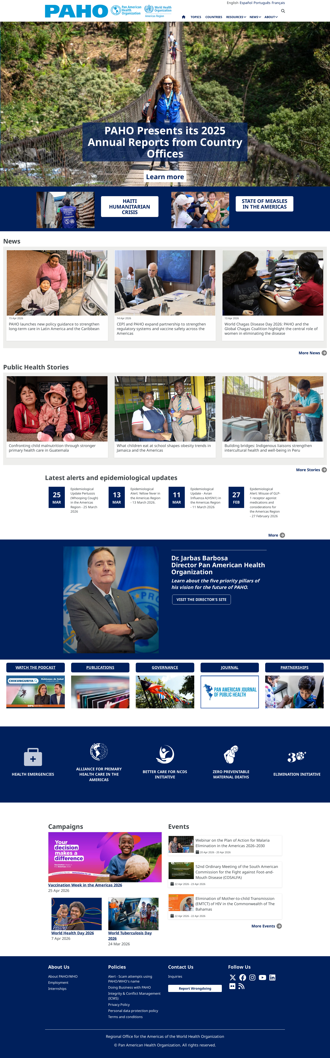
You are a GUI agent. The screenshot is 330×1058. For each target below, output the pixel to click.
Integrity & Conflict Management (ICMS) (134, 995)
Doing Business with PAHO (129, 986)
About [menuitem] (270, 17)
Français (278, 2)
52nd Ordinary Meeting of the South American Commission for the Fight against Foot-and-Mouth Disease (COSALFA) (237, 871)
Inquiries (175, 975)
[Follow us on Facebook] (242, 978)
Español (246, 2)
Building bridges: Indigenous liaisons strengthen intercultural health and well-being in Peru (268, 447)
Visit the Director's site (202, 599)
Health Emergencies (33, 773)
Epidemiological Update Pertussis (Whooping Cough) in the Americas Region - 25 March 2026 (84, 500)
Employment (58, 982)
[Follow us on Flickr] (232, 986)
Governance (165, 666)
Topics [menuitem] (196, 17)
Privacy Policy (119, 1003)
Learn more (165, 176)
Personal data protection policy (133, 1010)
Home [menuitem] (183, 17)
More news (309, 352)
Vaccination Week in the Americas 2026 (85, 884)
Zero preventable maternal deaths (231, 773)
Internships (57, 988)
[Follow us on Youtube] (262, 978)
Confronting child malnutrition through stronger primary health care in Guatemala (52, 447)
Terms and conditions (125, 1016)
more (273, 535)
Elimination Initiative (297, 773)
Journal (229, 666)
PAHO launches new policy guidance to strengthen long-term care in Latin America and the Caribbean (54, 326)
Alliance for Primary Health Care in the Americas (99, 773)
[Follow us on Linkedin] (272, 978)
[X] (232, 978)
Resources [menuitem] (234, 17)
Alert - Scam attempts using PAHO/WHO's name (130, 978)
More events (263, 925)
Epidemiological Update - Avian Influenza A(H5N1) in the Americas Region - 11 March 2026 (205, 498)
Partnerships (295, 666)
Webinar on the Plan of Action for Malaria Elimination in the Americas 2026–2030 (233, 842)
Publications (100, 666)
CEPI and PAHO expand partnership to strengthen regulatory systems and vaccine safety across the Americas (161, 329)
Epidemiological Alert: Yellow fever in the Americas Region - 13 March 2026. (145, 495)
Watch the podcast (35, 666)
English (232, 2)
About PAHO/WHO (63, 975)
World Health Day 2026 (72, 932)
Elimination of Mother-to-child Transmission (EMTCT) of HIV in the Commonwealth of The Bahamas (235, 903)
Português (262, 2)
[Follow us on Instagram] (252, 978)
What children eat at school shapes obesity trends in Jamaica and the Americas (164, 447)
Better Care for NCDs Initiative (165, 773)
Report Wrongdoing (195, 987)
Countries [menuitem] (213, 17)
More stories (308, 469)
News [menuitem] (254, 17)
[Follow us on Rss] (241, 986)
